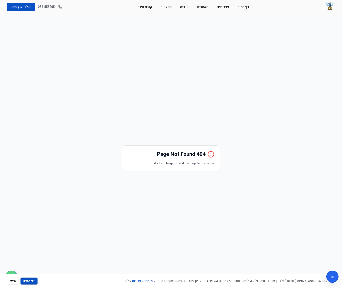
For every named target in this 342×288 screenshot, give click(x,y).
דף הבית (243, 7)
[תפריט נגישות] (332, 277)
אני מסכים (29, 281)
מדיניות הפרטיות (142, 281)
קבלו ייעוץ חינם (21, 7)
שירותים (223, 7)
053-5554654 (50, 7)
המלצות (166, 7)
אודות (184, 7)
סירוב (13, 281)
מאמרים (203, 7)
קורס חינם (144, 7)
